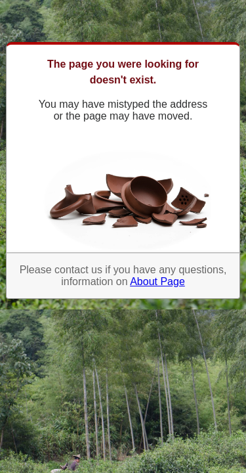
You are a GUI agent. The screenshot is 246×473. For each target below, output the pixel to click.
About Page (157, 281)
